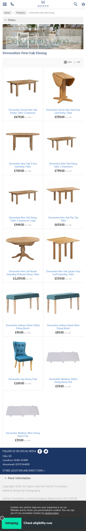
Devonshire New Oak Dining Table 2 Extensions (63, 165)
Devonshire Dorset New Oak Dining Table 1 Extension (23, 111)
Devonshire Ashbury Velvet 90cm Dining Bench (63, 327)
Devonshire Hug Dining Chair (23, 379)
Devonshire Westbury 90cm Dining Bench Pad (23, 435)
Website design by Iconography (21, 490)
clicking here (52, 513)
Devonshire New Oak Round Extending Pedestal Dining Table (23, 273)
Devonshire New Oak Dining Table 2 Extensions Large (23, 219)
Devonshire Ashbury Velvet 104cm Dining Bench (23, 327)
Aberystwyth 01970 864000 (16, 464)
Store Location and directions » (24, 470)
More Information (19, 478)
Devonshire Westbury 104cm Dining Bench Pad (63, 381)
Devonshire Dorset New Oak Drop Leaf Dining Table (63, 111)
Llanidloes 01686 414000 (15, 460)
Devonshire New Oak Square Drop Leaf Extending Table (63, 273)
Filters (12, 20)
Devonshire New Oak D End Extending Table (23, 165)
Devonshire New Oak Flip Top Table (63, 219)
